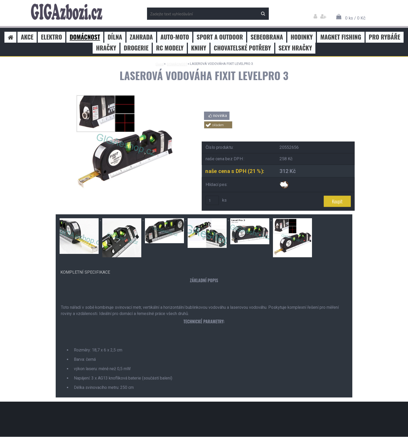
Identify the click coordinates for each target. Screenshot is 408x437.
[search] (262, 14)
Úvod (159, 64)
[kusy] (212, 200)
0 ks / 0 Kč (355, 18)
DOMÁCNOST (176, 64)
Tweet (278, 131)
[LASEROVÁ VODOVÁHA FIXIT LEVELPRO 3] (124, 95)
